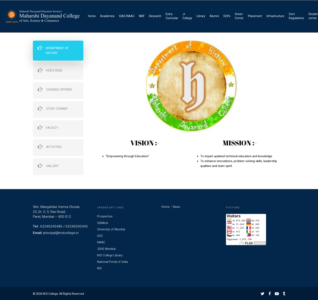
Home (92, 16)
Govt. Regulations (296, 16)
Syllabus (102, 223)
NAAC (101, 242)
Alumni (214, 16)
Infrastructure (275, 16)
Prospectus (105, 216)
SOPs (226, 16)
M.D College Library (109, 255)
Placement (255, 16)
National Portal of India (112, 262)
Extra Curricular (172, 16)
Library (201, 16)
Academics (107, 16)
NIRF (142, 16)
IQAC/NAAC (126, 16)
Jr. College (187, 16)
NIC (99, 268)
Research (155, 16)
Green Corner (239, 16)
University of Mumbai (111, 229)
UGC (100, 236)
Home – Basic (170, 207)
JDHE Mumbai (106, 249)
